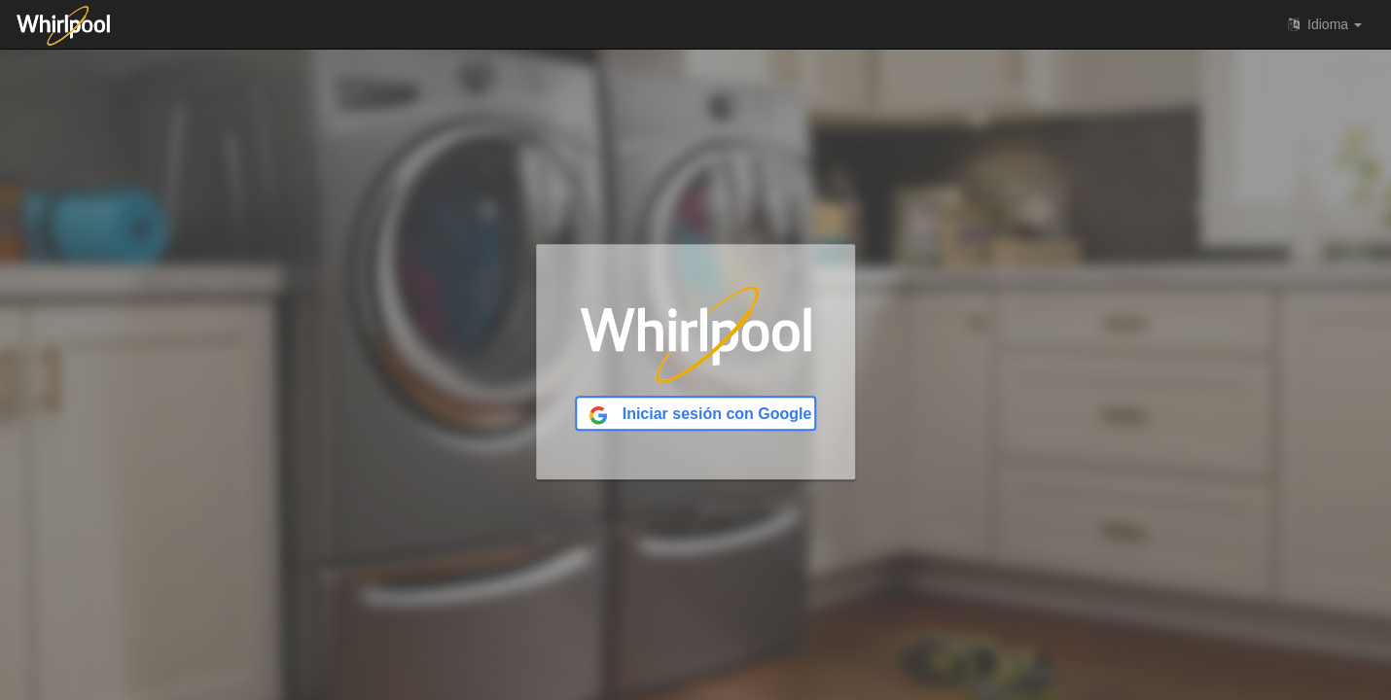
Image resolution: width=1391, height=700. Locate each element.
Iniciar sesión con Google (699, 415)
